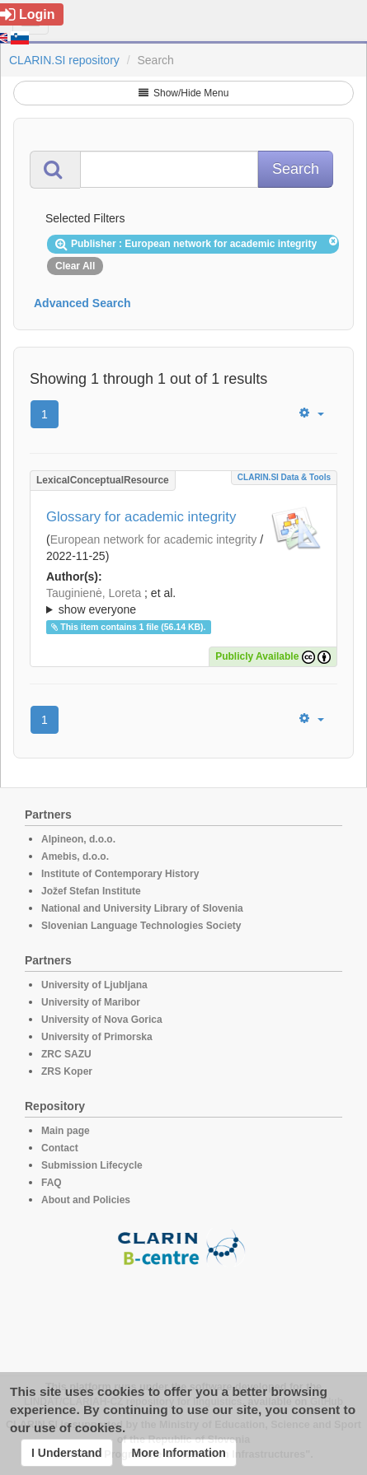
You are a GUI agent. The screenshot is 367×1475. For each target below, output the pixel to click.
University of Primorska (97, 1037)
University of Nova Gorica (101, 1019)
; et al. (183, 602)
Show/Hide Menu (184, 93)
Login (27, 14)
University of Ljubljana (94, 985)
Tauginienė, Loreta (93, 593)
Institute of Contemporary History (120, 874)
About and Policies (85, 1200)
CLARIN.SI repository (64, 60)
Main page (65, 1131)
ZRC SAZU (66, 1054)
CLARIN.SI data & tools (284, 477)
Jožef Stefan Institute (91, 891)
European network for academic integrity (153, 539)
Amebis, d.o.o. (75, 856)
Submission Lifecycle (92, 1165)
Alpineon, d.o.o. (78, 839)
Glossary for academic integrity (141, 517)
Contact (59, 1148)
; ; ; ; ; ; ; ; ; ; (183, 601)
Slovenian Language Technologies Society (141, 925)
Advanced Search (82, 303)
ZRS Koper (66, 1071)
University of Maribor (90, 1002)
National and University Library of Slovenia (142, 908)
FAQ (51, 1182)
